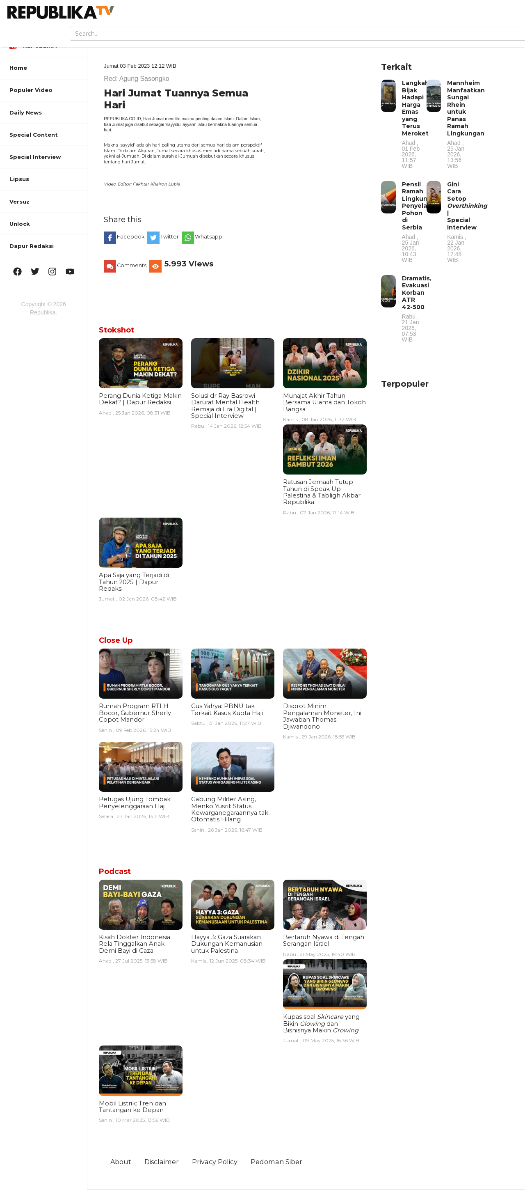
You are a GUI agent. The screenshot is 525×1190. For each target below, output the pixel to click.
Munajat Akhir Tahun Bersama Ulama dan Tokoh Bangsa (324, 402)
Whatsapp (209, 237)
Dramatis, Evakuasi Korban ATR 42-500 (416, 309)
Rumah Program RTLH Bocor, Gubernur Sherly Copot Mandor (135, 712)
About (121, 1162)
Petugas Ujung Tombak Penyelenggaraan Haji (135, 802)
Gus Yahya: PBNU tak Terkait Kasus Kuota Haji (227, 709)
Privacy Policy (215, 1162)
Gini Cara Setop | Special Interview (467, 222)
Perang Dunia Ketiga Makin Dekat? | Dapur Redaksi (140, 399)
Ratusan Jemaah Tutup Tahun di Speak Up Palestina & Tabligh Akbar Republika (322, 492)
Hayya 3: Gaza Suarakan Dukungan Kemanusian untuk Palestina (226, 943)
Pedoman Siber (277, 1162)
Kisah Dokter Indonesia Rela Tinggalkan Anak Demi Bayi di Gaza (134, 943)
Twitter (170, 237)
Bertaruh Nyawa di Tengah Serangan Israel (323, 940)
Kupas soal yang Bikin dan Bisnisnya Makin (321, 1023)
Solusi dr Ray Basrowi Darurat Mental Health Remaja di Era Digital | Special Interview (225, 406)
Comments (132, 265)
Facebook (131, 237)
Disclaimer (162, 1162)
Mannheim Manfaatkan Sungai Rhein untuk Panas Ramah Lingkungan (466, 124)
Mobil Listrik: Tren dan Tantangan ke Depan (132, 1107)
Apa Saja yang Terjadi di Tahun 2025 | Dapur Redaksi (134, 581)
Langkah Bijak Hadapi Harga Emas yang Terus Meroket (415, 124)
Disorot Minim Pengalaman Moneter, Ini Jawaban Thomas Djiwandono (322, 716)
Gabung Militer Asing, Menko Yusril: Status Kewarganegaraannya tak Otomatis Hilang (229, 809)
